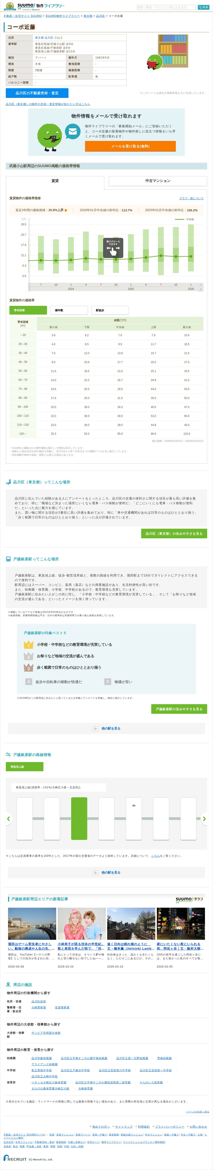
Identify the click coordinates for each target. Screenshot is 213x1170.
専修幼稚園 (164, 1058)
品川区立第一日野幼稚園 (132, 1058)
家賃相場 (114, 1134)
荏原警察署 (62, 1007)
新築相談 (61, 1142)
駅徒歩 (100, 310)
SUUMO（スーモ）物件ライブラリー (34, 6)
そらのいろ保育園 (151, 1082)
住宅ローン (93, 1142)
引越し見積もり (76, 1142)
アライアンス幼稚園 (45, 1064)
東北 (15, 1146)
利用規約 (144, 1126)
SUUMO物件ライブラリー (63, 16)
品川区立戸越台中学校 (75, 1070)
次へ (203, 819)
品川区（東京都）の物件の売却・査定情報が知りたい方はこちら (48, 104)
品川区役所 (39, 1001)
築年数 (59, 310)
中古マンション (153, 1134)
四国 (59, 1146)
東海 (45, 1146)
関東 (22, 1146)
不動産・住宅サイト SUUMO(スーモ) (24, 1134)
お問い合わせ (198, 1126)
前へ (9, 819)
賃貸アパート (83, 1134)
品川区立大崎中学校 (45, 1076)
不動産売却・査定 (44, 1142)
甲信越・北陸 (34, 1146)
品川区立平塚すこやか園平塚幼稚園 (84, 1058)
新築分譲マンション (132, 1134)
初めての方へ (101, 1126)
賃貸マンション (65, 1134)
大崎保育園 (85, 1088)
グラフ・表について (191, 198)
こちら (155, 855)
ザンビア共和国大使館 (46, 1032)
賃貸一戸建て (99, 1134)
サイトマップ (124, 1126)
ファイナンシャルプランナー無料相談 (144, 1142)
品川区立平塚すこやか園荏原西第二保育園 (103, 1082)
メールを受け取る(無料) (130, 146)
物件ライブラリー (111, 1142)
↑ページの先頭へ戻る (197, 1112)
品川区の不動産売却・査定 (37, 93)
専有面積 (19, 310)
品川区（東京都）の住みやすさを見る (174, 533)
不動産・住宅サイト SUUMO (23, 16)
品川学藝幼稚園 (42, 1058)
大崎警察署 (39, 1007)
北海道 (7, 1146)
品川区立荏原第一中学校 (156, 1070)
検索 (205, 7)
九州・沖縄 (77, 1146)
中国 (66, 1146)
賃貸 (51, 1134)
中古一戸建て (188, 1134)
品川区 (100, 16)
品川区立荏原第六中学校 (115, 1070)
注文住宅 (8, 1142)
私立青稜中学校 (42, 1070)
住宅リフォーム (24, 1142)
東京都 (88, 16)
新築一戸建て (171, 1134)
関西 (52, 1146)
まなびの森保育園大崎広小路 (50, 1088)
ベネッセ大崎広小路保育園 (49, 1082)
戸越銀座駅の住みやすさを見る (179, 709)
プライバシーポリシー (169, 1126)
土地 (200, 1134)
